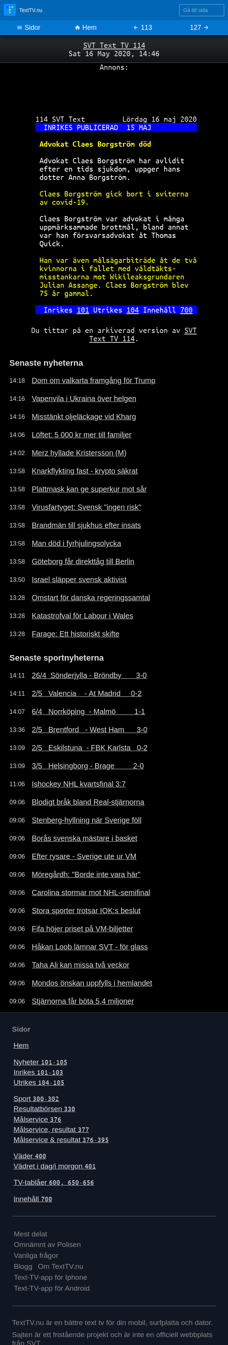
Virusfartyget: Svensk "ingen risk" (86, 507)
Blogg (23, 1266)
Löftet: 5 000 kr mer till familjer (81, 435)
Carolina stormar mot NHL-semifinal (91, 892)
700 (186, 309)
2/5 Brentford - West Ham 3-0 (89, 729)
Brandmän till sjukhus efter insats (86, 525)
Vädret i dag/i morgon (55, 1166)
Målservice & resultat (61, 1140)
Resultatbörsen (44, 1109)
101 (83, 309)
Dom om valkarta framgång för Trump (93, 380)
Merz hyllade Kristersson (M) (79, 453)
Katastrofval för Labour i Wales (82, 616)
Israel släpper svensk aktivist (79, 579)
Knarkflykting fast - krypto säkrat (84, 471)
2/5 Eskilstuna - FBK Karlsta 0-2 (89, 748)
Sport (36, 1099)
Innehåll (33, 1199)
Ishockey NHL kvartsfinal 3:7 (79, 784)
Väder (30, 1156)
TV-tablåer (54, 1182)
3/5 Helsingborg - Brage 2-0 (88, 766)
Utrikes (39, 1082)
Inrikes (38, 1072)
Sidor (28, 27)
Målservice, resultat (51, 1129)
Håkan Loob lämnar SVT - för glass (90, 947)
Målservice (37, 1119)
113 (142, 27)
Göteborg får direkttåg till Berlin (83, 561)
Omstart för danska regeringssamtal (91, 598)
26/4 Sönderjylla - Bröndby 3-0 (89, 675)
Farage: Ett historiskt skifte (75, 634)
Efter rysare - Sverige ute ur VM (84, 856)
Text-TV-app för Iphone (50, 1277)
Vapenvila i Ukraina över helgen (84, 398)
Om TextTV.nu (61, 1266)
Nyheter (40, 1062)
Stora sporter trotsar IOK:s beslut (86, 910)
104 (132, 309)
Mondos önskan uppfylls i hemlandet (92, 983)
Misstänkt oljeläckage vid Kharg (84, 417)
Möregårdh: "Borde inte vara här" (86, 874)
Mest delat (30, 1234)
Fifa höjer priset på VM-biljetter (82, 929)
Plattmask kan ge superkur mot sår (89, 489)
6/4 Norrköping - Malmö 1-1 (88, 711)
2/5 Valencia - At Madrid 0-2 (86, 693)
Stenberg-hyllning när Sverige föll (86, 820)
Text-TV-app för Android (52, 1288)
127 (199, 27)
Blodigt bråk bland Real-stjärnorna (88, 802)
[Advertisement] (114, 90)
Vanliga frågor (36, 1255)
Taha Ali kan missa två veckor (80, 965)
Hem (85, 27)
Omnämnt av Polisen (47, 1244)
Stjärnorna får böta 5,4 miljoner (83, 1001)
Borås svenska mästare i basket (84, 838)
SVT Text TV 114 (114, 45)
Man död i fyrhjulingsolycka (76, 543)
